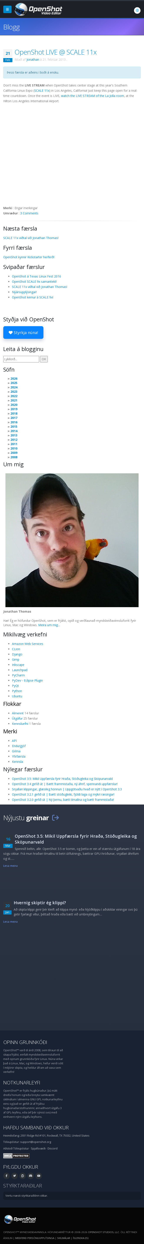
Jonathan (32, 59)
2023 (13, 391)
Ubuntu (17, 696)
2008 (13, 457)
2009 (13, 453)
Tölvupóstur (21, 1148)
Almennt (18, 713)
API (14, 741)
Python (17, 691)
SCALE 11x (41, 90)
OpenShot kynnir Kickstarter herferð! (28, 257)
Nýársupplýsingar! (24, 292)
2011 (13, 444)
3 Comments (29, 213)
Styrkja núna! (23, 332)
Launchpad (19, 670)
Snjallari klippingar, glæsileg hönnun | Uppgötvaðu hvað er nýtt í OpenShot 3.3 (67, 789)
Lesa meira (10, 866)
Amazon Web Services (27, 644)
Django (17, 654)
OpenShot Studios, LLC (103, 1232)
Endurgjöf (19, 746)
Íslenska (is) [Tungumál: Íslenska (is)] (80, 1238)
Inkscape (18, 665)
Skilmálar (63, 1238)
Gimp (15, 659)
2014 (13, 431)
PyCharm (18, 675)
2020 (13, 405)
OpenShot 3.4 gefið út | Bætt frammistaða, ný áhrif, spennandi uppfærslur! (65, 784)
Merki (10, 731)
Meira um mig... (49, 625)
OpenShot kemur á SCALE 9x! (32, 297)
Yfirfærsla (18, 756)
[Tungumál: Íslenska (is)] (137, 10)
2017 (13, 418)
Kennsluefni (20, 724)
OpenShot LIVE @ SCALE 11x (55, 52)
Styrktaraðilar (22, 1185)
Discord (53, 1148)
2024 (13, 387)
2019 (13, 409)
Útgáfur (17, 718)
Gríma (16, 751)
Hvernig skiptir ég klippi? (40, 903)
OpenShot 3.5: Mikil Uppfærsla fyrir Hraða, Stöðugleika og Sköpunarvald (62, 779)
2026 (13, 378)
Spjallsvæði (38, 1148)
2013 (13, 435)
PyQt (15, 686)
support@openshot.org (35, 1142)
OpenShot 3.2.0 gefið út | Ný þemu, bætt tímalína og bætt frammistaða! (63, 800)
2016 (13, 422)
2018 (13, 413)
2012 (13, 440)
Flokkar (12, 703)
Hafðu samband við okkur (36, 1127)
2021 (13, 400)
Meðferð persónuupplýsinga (34, 1238)
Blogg (11, 26)
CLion (16, 649)
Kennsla (17, 762)
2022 (13, 396)
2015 (13, 426)
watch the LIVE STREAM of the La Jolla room (92, 96)
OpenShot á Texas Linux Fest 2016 (36, 276)
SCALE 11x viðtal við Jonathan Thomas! (30, 238)
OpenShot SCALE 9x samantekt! (34, 281)
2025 (13, 383)
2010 (13, 448)
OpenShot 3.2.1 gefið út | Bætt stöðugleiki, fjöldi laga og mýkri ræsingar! (63, 794)
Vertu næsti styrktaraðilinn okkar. (26, 1195)
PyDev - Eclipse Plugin (27, 680)
